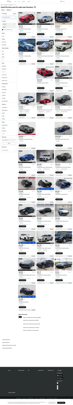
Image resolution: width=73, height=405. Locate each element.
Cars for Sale (6, 4)
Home (2, 4)
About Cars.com (18, 398)
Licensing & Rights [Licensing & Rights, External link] (42, 398)
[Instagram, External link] (57, 387)
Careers (36, 398)
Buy (15, 1)
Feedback (55, 398)
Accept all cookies (61, 402)
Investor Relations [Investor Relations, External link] (31, 398)
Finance (29, 1)
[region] (36, 402)
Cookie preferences (52, 402)
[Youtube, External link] (57, 386)
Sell (19, 1)
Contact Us (24, 398)
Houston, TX (10, 4)
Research (23, 1)
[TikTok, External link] (57, 383)
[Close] (72, 400)
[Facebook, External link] (57, 384)
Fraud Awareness (49, 398)
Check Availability (22, 34)
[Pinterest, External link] (57, 389)
